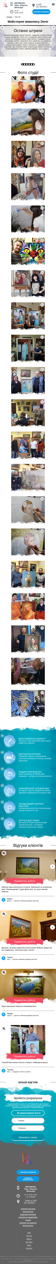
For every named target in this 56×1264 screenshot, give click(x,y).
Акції (29, 1233)
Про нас (29, 1236)
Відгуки (29, 1239)
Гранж (28, 1220)
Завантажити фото (30, 1113)
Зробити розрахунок (28, 1179)
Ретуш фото (28, 1226)
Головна (9, 17)
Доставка (29, 1242)
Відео (29, 1245)
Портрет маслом (28, 1209)
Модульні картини (28, 1215)
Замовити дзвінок (41, 12)
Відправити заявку (28, 1137)
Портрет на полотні (28, 1223)
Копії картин (28, 1212)
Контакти (29, 1248)
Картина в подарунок (28, 1217)
